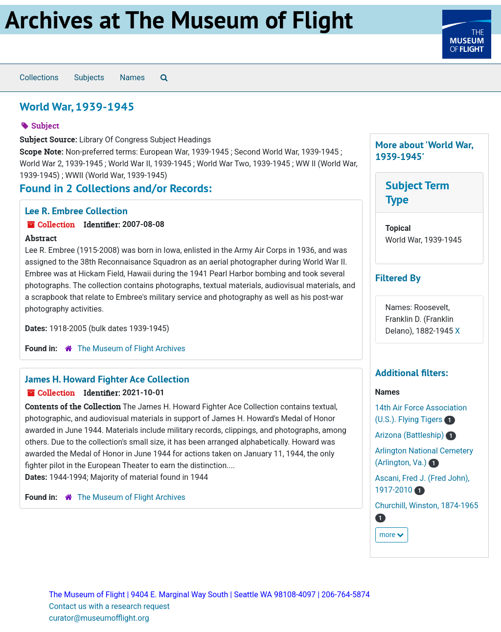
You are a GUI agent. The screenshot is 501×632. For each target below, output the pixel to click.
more (392, 535)
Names (132, 77)
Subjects (89, 77)
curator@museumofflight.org (99, 618)
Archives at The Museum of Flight (179, 19)
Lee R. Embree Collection (76, 210)
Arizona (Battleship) (410, 435)
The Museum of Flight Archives (131, 348)
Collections (39, 77)
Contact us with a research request (109, 606)
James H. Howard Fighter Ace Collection (107, 379)
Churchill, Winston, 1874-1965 (426, 505)
